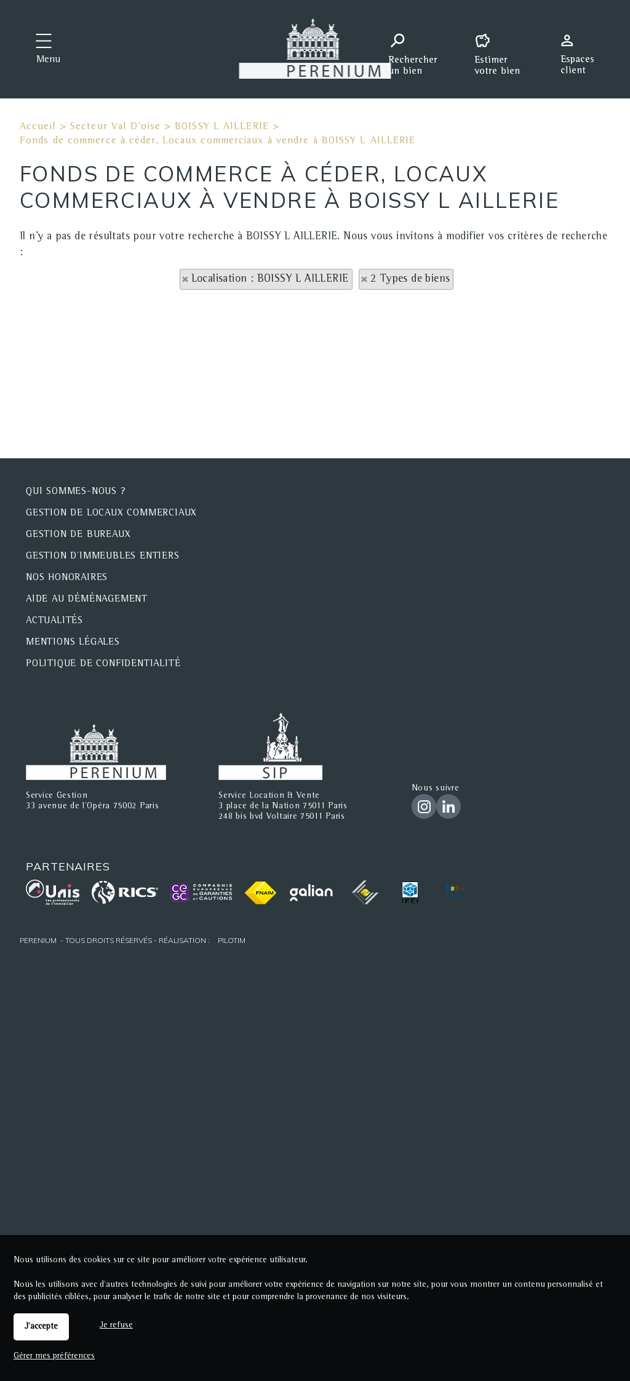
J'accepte (41, 1327)
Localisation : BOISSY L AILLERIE (270, 279)
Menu (48, 60)
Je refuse (116, 1325)
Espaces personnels (582, 48)
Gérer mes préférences (54, 1356)
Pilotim (231, 940)
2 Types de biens (410, 279)
